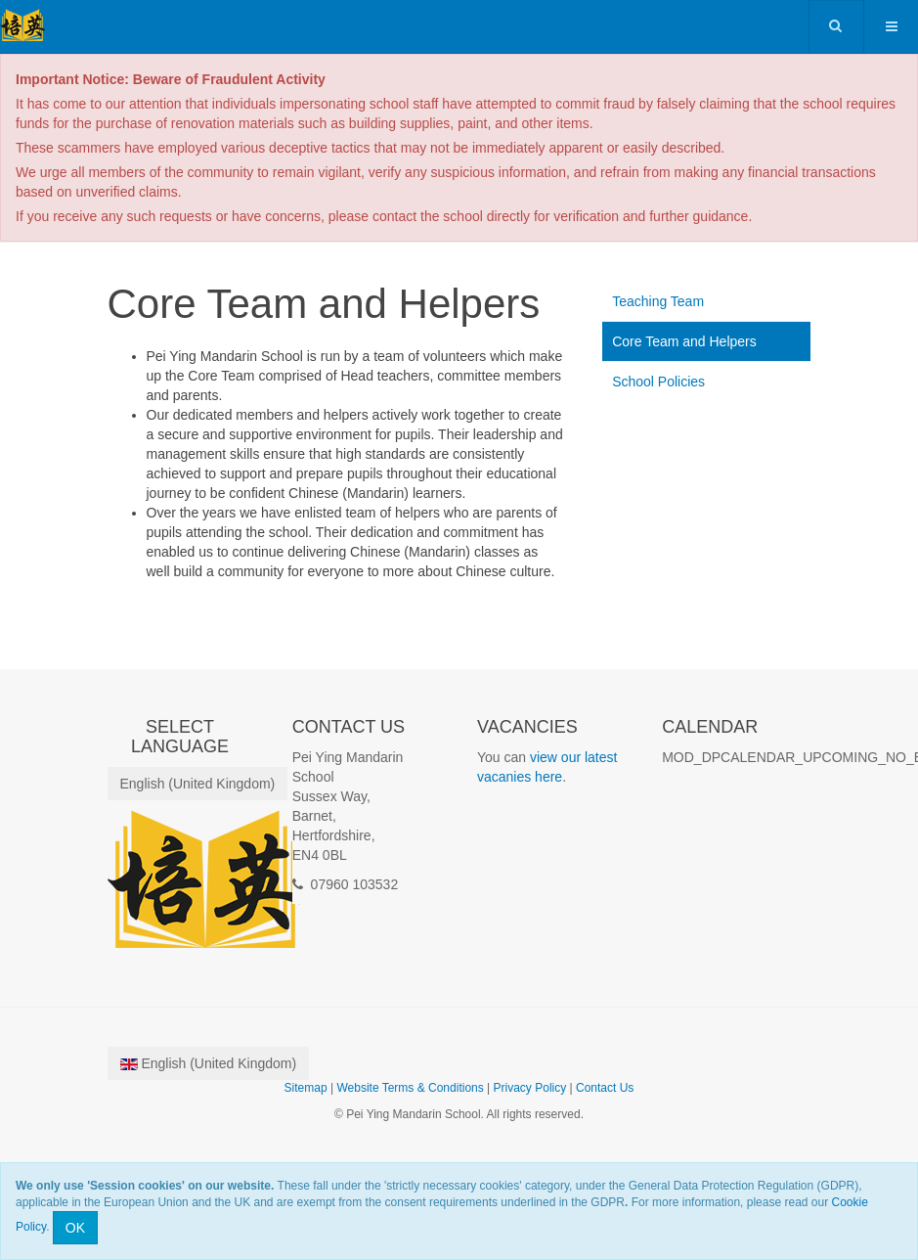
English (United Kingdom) (198, 783)
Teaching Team (658, 301)
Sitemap (306, 1088)
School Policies (658, 381)
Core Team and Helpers (684, 341)
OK (75, 1228)
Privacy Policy (530, 1088)
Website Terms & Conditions (409, 1088)
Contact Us (605, 1088)
